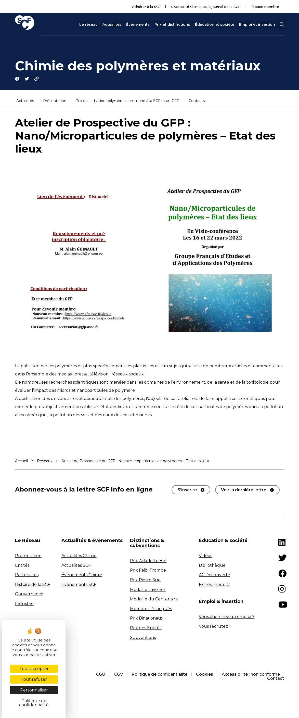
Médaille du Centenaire (154, 599)
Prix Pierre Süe (145, 580)
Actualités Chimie (79, 556)
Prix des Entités (145, 628)
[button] (281, 24)
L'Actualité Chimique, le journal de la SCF (205, 7)
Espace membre (265, 7)
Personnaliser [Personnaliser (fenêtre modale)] (34, 690)
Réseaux (44, 461)
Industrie (24, 604)
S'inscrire (187, 490)
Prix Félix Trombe (148, 571)
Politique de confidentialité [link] (34, 702)
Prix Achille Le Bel (148, 561)
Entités (22, 565)
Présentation (54, 101)
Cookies (203, 675)
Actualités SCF (76, 565)
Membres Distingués (151, 609)
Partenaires (26, 575)
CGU (98, 675)
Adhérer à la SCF (146, 7)
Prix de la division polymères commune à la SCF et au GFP (127, 101)
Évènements (138, 24)
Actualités (111, 24)
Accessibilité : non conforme (251, 675)
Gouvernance (29, 594)
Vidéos (205, 556)
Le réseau (88, 24)
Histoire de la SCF (32, 585)
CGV (116, 675)
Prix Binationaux (146, 618)
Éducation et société (214, 24)
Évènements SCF (78, 585)
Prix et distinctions (172, 24)
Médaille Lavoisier (147, 590)
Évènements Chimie (81, 575)
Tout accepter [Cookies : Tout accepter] (34, 668)
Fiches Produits (214, 585)
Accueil (21, 461)
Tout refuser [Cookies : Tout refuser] (34, 679)
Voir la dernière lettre (243, 490)
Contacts (197, 101)
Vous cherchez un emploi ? (226, 617)
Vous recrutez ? (215, 626)
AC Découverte (214, 575)
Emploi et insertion (257, 24)
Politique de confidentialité (158, 675)
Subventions (143, 638)
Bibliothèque (212, 565)
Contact (275, 679)
